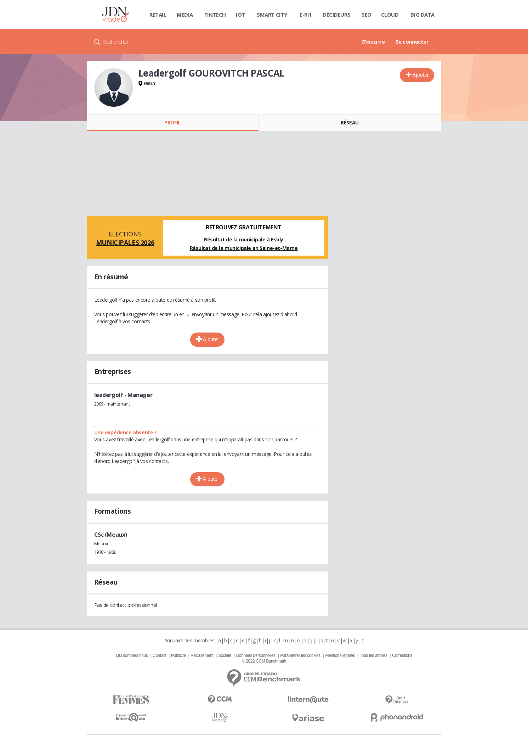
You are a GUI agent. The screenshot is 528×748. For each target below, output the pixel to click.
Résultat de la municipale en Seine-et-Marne (244, 248)
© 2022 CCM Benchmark (264, 661)
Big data (422, 14)
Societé (224, 655)
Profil (172, 122)
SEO (366, 14)
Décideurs (336, 14)
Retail (157, 14)
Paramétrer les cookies (300, 655)
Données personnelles (256, 655)
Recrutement (202, 655)
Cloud (390, 14)
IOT (240, 14)
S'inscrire (373, 41)
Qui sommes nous (132, 655)
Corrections (402, 655)
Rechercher (115, 41)
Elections (125, 238)
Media (185, 14)
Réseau (349, 122)
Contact (159, 655)
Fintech (215, 14)
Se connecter (412, 41)
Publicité (178, 655)
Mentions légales (339, 655)
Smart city (272, 14)
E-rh (305, 14)
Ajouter (420, 74)
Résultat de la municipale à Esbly (243, 239)
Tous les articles (373, 655)
